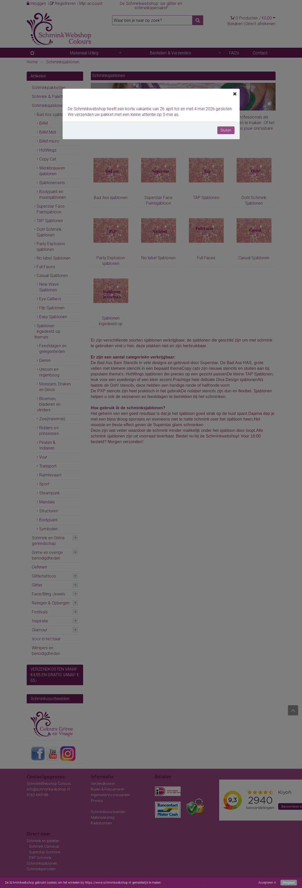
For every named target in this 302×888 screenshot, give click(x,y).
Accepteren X (267, 882)
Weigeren (288, 882)
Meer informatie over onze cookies (185, 882)
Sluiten (225, 130)
